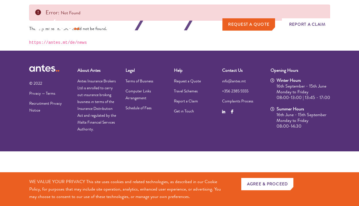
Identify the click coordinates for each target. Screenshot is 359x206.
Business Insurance (165, 25)
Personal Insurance (115, 25)
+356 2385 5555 (235, 91)
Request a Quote (248, 24)
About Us (208, 25)
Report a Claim (307, 24)
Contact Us (232, 70)
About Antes (89, 70)
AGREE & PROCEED (267, 184)
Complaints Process (237, 101)
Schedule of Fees (138, 108)
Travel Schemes (186, 91)
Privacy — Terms (42, 93)
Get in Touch (184, 111)
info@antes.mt (234, 81)
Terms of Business (139, 81)
